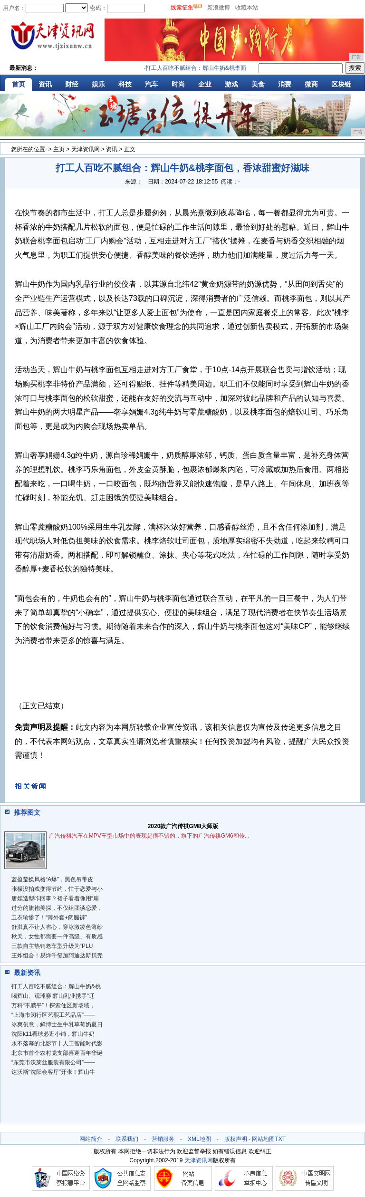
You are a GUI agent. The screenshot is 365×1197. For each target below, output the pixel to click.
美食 (258, 84)
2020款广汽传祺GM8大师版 (183, 826)
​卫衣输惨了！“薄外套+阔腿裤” (49, 917)
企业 (204, 84)
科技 (125, 84)
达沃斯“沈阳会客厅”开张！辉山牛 (53, 1072)
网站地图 (263, 1139)
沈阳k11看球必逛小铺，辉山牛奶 (53, 1034)
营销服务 (163, 1139)
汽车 (151, 84)
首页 (18, 84)
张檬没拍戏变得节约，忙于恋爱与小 (57, 889)
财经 (71, 84)
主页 (59, 149)
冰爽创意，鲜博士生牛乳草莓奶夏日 (57, 1024)
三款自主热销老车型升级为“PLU (52, 946)
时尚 (178, 84)
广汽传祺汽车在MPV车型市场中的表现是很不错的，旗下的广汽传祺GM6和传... (149, 835)
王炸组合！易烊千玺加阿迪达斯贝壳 (57, 955)
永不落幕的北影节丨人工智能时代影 (57, 1043)
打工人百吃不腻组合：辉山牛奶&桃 (56, 986)
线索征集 (182, 7)
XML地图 (199, 1139)
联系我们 (126, 1139)
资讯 (45, 84)
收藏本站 (246, 7)
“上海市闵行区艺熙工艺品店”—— (53, 1015)
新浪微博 (218, 7)
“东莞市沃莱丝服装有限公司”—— (53, 1062)
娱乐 (98, 84)
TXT (280, 1139)
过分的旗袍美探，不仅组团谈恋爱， (57, 908)
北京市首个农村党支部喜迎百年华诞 (57, 1053)
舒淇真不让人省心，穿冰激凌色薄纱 (57, 927)
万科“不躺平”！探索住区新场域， (53, 1005)
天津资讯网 (85, 149)
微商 (311, 84)
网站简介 (90, 1139)
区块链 (341, 84)
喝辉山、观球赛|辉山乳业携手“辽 (53, 996)
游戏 (231, 84)
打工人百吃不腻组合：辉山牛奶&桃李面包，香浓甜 (214, 68)
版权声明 (235, 1139)
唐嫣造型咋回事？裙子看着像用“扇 (55, 898)
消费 (284, 84)
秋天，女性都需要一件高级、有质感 (57, 936)
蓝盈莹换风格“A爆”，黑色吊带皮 (52, 879)
